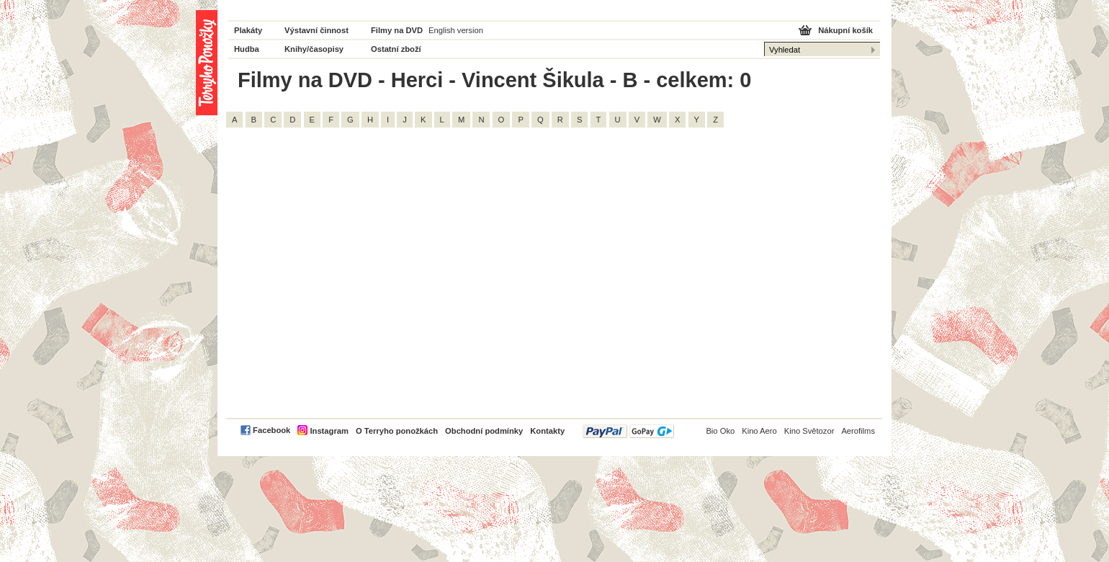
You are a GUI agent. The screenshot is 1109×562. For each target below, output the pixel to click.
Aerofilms (858, 431)
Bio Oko (720, 431)
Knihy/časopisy (314, 49)
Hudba (246, 49)
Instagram (329, 431)
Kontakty (547, 431)
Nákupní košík (845, 30)
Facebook (271, 430)
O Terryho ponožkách (397, 431)
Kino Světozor (809, 431)
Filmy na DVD (397, 30)
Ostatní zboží (396, 49)
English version (455, 30)
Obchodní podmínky (484, 431)
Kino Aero (759, 431)
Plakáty (248, 30)
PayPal (628, 431)
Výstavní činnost (316, 30)
